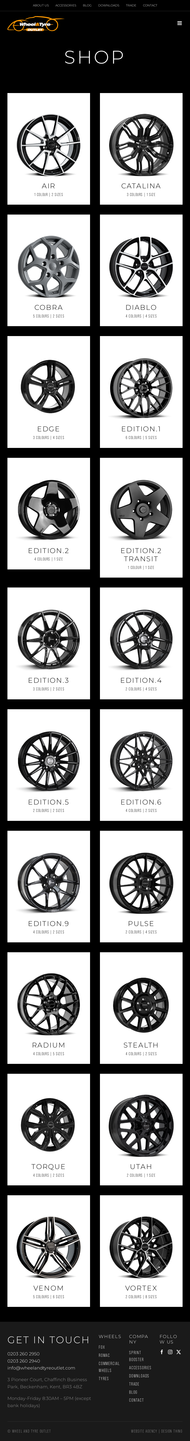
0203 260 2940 (23, 1361)
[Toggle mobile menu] (180, 23)
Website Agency (144, 1431)
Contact (136, 1400)
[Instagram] (170, 1352)
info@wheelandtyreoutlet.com (41, 1368)
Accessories (140, 1367)
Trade (134, 1384)
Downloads (139, 1375)
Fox (102, 1347)
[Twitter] (178, 1352)
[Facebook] (162, 1352)
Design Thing (172, 1431)
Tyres (104, 1378)
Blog (133, 1392)
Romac (104, 1355)
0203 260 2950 (23, 1354)
